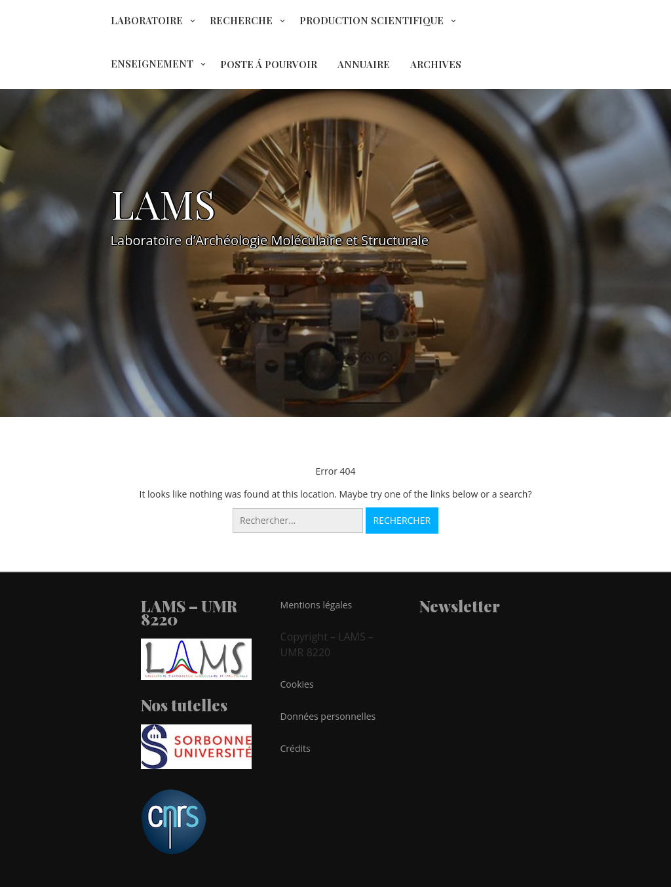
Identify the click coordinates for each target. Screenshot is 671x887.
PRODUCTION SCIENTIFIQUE (371, 20)
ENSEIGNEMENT (152, 63)
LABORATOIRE (147, 20)
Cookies (297, 684)
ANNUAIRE (363, 64)
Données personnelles (328, 716)
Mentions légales (316, 605)
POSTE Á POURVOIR (268, 64)
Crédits (295, 748)
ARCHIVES (435, 64)
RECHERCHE (241, 20)
